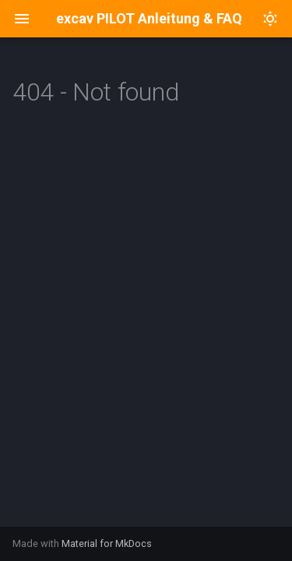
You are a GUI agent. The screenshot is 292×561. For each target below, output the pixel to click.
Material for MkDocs (107, 543)
